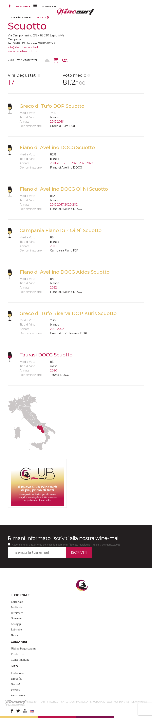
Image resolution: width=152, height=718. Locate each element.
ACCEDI (43, 17)
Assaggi (16, 624)
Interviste (17, 613)
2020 (74, 163)
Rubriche (16, 629)
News (14, 635)
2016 (60, 121)
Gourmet (16, 618)
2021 (82, 163)
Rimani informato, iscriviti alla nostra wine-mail (64, 538)
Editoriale (17, 602)
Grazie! (15, 684)
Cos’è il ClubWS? (21, 17)
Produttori (17, 654)
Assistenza (18, 695)
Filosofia (16, 678)
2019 (67, 163)
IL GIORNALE (20, 595)
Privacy (15, 689)
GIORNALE (48, 6)
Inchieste (16, 607)
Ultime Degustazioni (23, 648)
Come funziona (20, 659)
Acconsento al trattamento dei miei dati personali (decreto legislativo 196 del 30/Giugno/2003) (66, 544)
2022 (89, 163)
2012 (53, 121)
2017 (60, 204)
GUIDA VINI (22, 6)
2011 (53, 163)
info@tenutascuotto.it (23, 47)
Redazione (17, 673)
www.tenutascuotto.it (23, 51)
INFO (14, 666)
